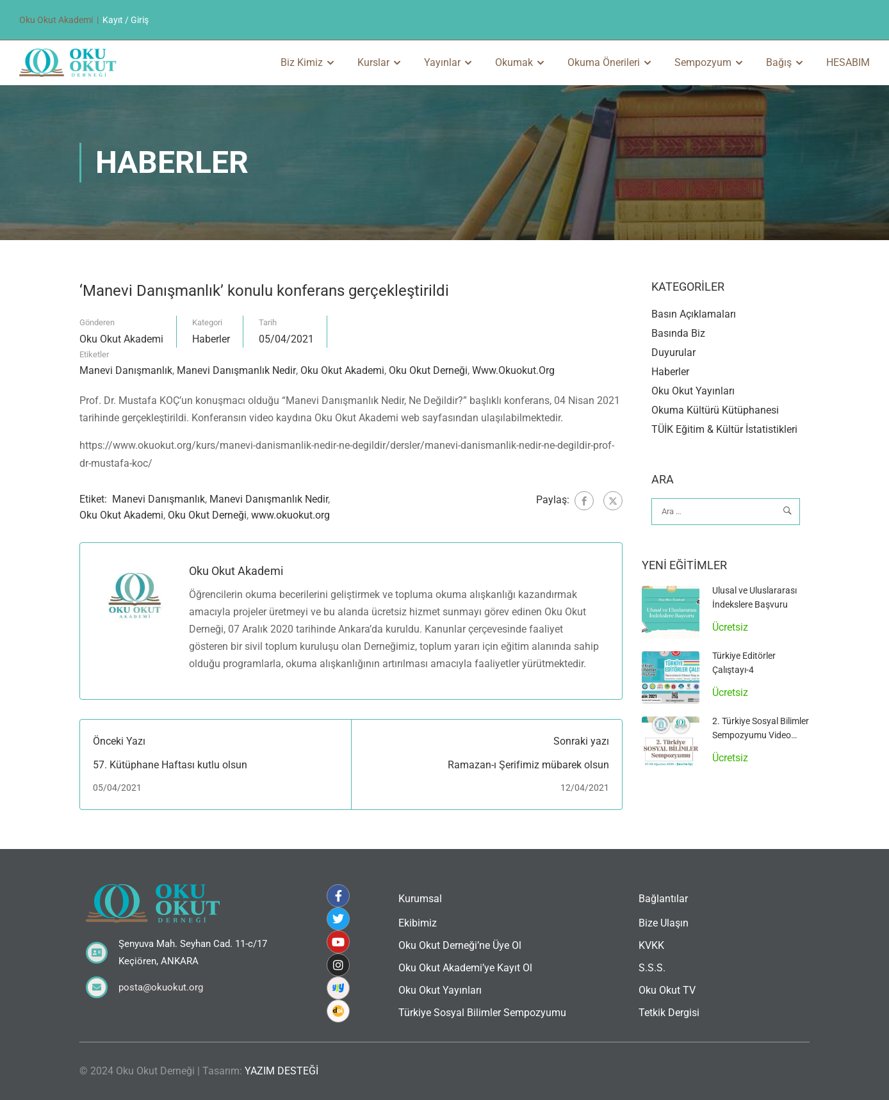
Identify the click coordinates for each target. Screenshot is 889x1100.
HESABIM (848, 62)
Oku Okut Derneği (428, 370)
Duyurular (673, 353)
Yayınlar (442, 62)
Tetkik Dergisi (669, 1013)
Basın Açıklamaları (693, 315)
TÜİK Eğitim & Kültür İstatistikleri (724, 430)
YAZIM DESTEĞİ (281, 1071)
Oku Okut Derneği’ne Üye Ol (459, 945)
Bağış (779, 62)
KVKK (651, 945)
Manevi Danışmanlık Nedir (236, 370)
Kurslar (373, 62)
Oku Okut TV (667, 990)
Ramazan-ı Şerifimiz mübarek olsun (528, 765)
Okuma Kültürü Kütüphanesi (715, 411)
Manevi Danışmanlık (125, 370)
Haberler (211, 339)
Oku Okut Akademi (121, 339)
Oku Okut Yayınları (693, 391)
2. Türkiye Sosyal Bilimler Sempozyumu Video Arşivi (760, 735)
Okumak (514, 62)
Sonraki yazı (581, 742)
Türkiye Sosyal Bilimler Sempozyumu (482, 1013)
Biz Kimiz (302, 62)
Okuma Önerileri (603, 62)
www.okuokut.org (513, 370)
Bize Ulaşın (664, 923)
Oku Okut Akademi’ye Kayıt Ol (465, 968)
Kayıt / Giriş (125, 20)
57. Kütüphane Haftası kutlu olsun (170, 765)
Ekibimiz (417, 923)
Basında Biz (678, 334)
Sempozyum (702, 62)
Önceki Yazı (119, 742)
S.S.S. (652, 968)
